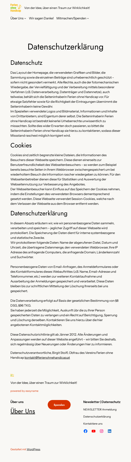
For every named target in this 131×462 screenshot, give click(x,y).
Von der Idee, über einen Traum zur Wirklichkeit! (57, 8)
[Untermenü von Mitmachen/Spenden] (88, 18)
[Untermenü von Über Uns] (25, 18)
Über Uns (22, 411)
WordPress (33, 449)
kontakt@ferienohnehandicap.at (47, 357)
